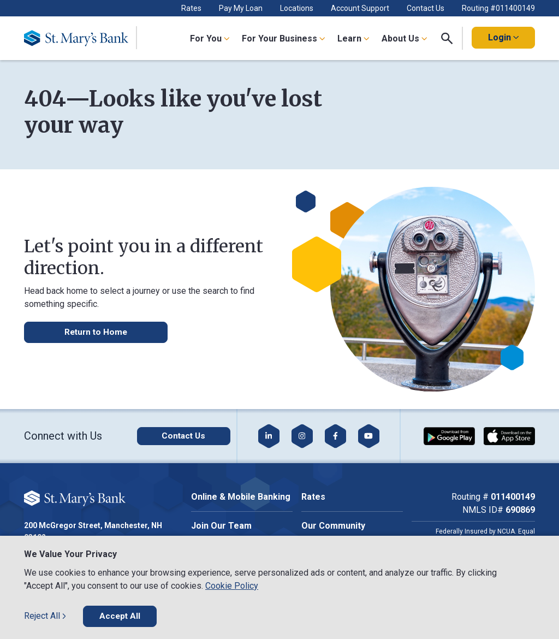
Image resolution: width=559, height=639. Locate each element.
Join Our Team (221, 525)
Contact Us (425, 8)
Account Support (360, 8)
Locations (296, 8)
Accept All (120, 616)
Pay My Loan (241, 8)
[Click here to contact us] (176, 436)
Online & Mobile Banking (240, 497)
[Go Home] (80, 38)
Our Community (333, 525)
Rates (191, 8)
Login (503, 37)
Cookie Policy (231, 585)
